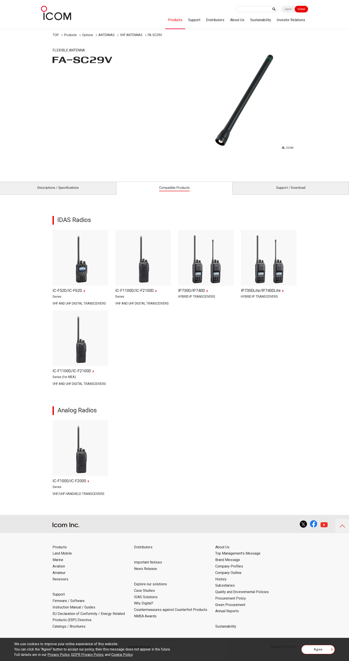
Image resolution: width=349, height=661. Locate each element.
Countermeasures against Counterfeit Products (170, 614)
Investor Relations (291, 20)
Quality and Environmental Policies (242, 597)
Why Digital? (143, 608)
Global (301, 9)
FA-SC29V (155, 35)
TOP (56, 35)
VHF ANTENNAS (131, 35)
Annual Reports (227, 616)
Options (87, 35)
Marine (58, 565)
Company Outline (228, 578)
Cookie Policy (122, 655)
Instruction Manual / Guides (74, 612)
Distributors (215, 20)
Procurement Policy (230, 603)
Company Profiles (229, 571)
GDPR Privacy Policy (87, 655)
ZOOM (288, 147)
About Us (237, 20)
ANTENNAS (106, 35)
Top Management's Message (237, 558)
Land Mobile (62, 558)
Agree (318, 651)
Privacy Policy (58, 655)
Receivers (60, 584)
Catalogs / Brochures (69, 631)
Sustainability (260, 20)
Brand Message (227, 565)
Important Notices (148, 567)
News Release (145, 574)
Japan (288, 9)
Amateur (59, 578)
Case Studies (144, 595)
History (221, 584)
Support (194, 20)
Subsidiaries (225, 590)
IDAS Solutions (146, 602)
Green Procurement (230, 610)
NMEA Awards (145, 621)
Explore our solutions (150, 589)
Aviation (59, 571)
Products (175, 20)
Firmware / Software (69, 606)
